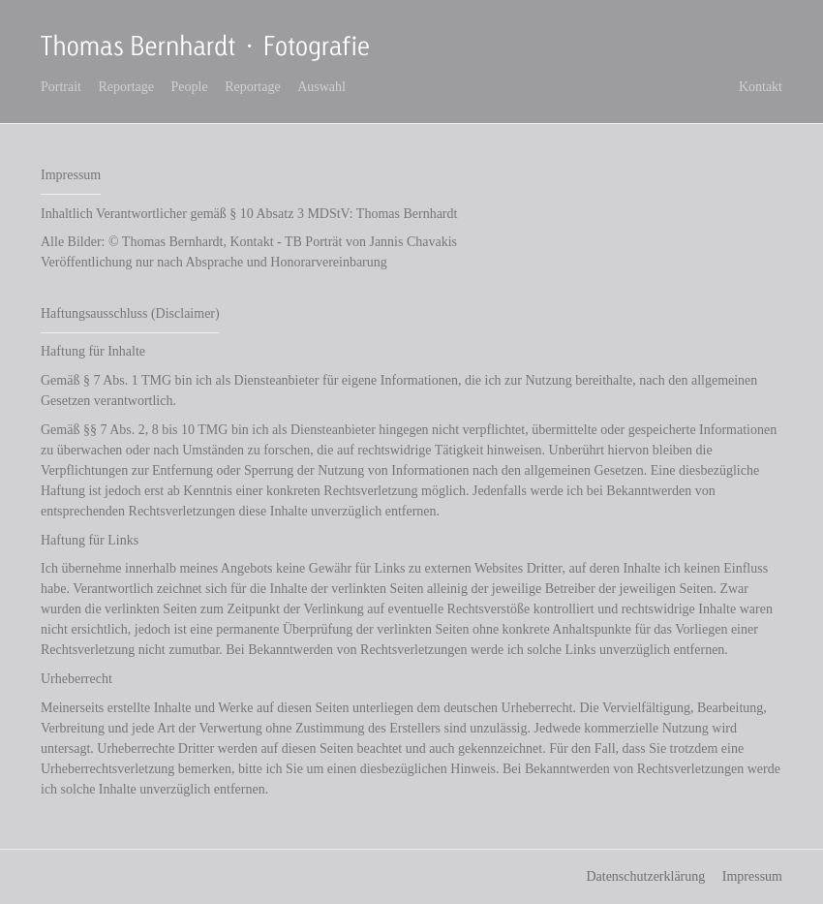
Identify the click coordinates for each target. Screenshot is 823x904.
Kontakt (760, 86)
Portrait (61, 86)
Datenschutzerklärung (645, 876)
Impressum (752, 876)
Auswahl (321, 86)
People (189, 86)
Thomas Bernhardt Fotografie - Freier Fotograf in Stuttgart (208, 47)
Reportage (127, 86)
